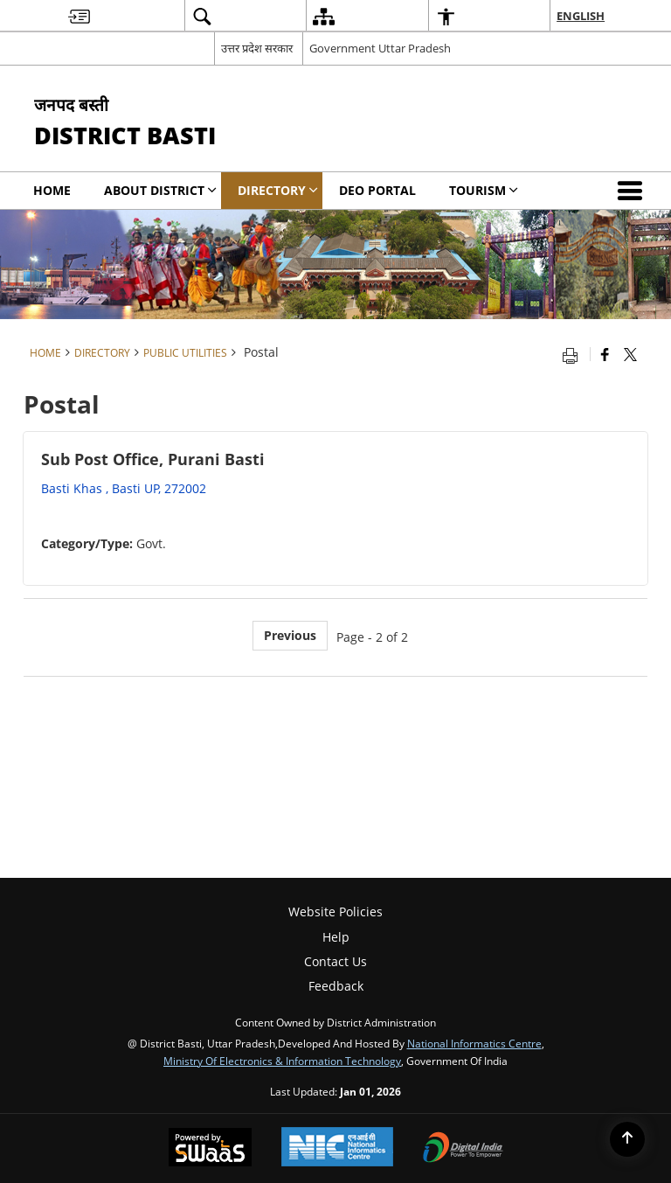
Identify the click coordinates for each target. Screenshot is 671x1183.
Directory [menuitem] (278, 190)
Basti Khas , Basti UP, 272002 (123, 488)
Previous (290, 635)
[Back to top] (627, 1139)
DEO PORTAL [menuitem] (377, 190)
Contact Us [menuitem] (335, 961)
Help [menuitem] (335, 937)
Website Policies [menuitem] (335, 911)
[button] (633, 190)
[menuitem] (79, 16)
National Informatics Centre (474, 1043)
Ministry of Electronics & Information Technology (282, 1061)
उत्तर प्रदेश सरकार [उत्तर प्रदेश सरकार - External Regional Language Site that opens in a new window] (257, 48)
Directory (102, 352)
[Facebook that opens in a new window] (605, 354)
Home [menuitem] (52, 190)
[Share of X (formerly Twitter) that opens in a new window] (630, 354)
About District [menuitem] (160, 190)
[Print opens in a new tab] (574, 354)
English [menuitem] (581, 16)
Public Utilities (185, 352)
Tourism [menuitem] (483, 190)
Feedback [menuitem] (335, 986)
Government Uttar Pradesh (380, 48)
